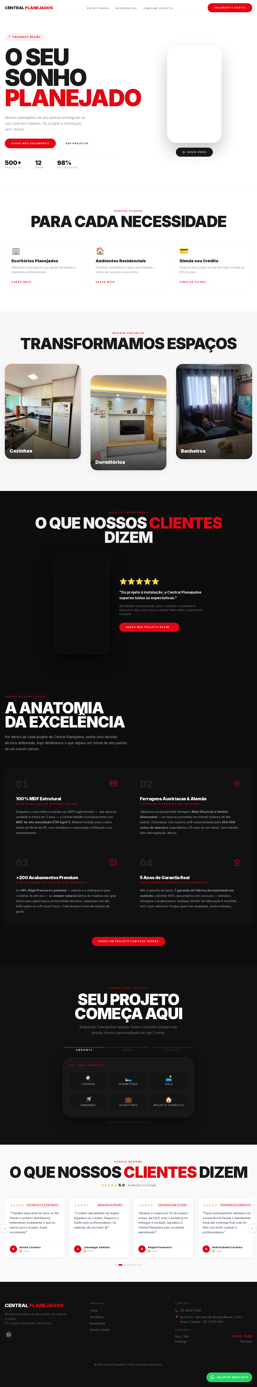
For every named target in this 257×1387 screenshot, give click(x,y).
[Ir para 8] (141, 1265)
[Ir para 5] (131, 1265)
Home (94, 1310)
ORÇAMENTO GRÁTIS (230, 7)
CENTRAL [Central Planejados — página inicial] (29, 7)
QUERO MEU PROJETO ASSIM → (149, 632)
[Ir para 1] (116, 1265)
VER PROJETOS (77, 143)
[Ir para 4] (128, 1265)
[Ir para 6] (134, 1265)
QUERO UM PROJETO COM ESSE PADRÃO (128, 946)
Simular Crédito (158, 8)
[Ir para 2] (120, 1265)
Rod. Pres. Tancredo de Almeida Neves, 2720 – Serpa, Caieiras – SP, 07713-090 (211, 1319)
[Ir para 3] (125, 1265)
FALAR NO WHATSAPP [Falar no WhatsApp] (229, 1377)
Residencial (126, 8)
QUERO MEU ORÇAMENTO (30, 143)
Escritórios (98, 8)
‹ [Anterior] (4, 1228)
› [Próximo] (252, 1228)
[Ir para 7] (138, 1265)
